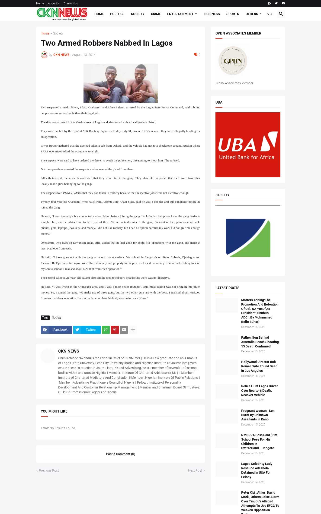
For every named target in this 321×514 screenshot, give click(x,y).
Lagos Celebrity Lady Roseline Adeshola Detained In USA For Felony (256, 470)
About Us (54, 3)
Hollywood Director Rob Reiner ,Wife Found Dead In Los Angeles (259, 366)
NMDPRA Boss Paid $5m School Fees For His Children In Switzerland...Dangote (259, 441)
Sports (232, 14)
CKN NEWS (68, 351)
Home (40, 3)
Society (137, 14)
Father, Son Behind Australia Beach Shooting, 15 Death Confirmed (260, 342)
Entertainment (180, 14)
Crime (156, 14)
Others (252, 14)
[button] (270, 14)
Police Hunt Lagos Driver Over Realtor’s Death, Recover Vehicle (259, 390)
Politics (117, 14)
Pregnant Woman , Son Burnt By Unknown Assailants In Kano (258, 415)
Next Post (195, 470)
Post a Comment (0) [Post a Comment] (120, 454)
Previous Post (49, 470)
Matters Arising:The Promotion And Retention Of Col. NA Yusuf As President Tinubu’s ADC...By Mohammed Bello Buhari (260, 311)
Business (212, 14)
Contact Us (71, 3)
